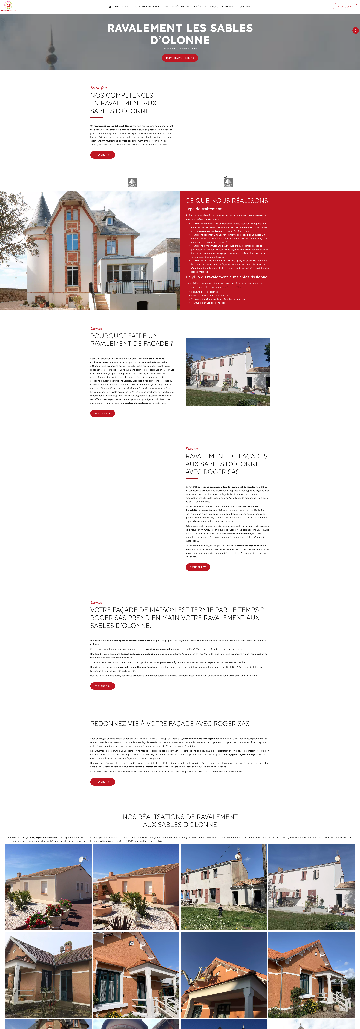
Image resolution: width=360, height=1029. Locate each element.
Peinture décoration (176, 6)
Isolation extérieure (147, 6)
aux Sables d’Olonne (233, 287)
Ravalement (122, 6)
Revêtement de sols (205, 6)
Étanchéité (229, 6)
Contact (245, 6)
